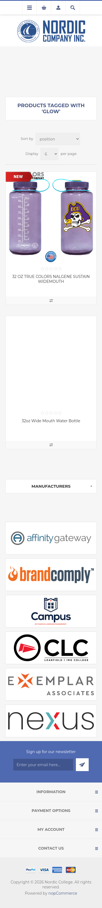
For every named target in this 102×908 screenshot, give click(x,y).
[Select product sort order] (58, 139)
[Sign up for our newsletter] (43, 765)
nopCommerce (62, 893)
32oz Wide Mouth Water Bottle (51, 420)
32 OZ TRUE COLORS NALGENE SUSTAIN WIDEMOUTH (51, 279)
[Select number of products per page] (49, 154)
